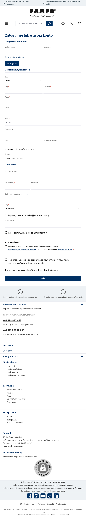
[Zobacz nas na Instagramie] (36, 496)
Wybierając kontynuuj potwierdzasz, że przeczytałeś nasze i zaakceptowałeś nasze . (41, 248)
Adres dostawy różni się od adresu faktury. (28, 232)
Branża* (7, 154)
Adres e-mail (9, 129)
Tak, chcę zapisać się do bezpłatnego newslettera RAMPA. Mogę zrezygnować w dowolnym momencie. (38, 261)
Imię (7, 87)
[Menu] (6, 23)
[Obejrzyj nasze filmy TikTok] (50, 496)
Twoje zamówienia (14, 369)
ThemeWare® (64, 515)
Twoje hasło (47, 47)
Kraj (7, 205)
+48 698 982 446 (12, 320)
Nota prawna (12, 419)
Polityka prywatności (15, 422)
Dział (7, 107)
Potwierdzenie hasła (50, 140)
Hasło (7, 140)
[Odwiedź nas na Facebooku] (29, 496)
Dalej (43, 278)
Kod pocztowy (10, 183)
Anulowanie (11, 402)
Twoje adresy (12, 372)
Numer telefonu (10, 221)
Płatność (10, 393)
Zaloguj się (12, 63)
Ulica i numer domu (11, 171)
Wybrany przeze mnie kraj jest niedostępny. (28, 215)
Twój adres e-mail (11, 47)
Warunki (10, 396)
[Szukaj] (49, 23)
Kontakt (10, 416)
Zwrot (7, 77)
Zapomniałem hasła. (15, 57)
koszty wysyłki (39, 509)
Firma (7, 97)
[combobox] (30, 23)
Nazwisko (47, 87)
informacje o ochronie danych (22, 249)
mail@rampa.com (15, 446)
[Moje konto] (71, 23)
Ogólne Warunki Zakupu (16, 399)
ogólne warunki (65, 249)
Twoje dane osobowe (16, 375)
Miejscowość (35, 183)
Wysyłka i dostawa (14, 389)
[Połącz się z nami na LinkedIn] (56, 496)
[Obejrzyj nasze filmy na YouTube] (43, 496)
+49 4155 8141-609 (13, 330)
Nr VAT (7, 119)
